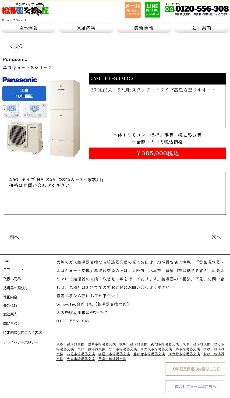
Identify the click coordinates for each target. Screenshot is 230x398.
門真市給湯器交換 (112, 359)
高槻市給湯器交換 (165, 344)
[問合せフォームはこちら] (195, 386)
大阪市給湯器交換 (70, 344)
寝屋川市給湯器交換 (114, 354)
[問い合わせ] (29, 324)
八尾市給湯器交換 (81, 354)
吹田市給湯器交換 (133, 344)
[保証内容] (29, 297)
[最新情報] (29, 306)
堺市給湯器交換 (187, 349)
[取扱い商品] (29, 279)
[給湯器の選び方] (29, 288)
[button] (28, 28)
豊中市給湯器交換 (102, 344)
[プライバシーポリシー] (29, 342)
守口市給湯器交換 (123, 349)
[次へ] (209, 237)
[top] (29, 261)
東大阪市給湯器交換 (156, 349)
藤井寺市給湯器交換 (149, 354)
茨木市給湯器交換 (196, 344)
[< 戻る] (25, 46)
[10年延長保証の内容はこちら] (195, 369)
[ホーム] (5, 20)
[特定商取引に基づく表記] (29, 333)
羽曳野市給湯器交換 (184, 354)
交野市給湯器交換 (91, 349)
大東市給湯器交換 (81, 359)
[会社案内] (29, 314)
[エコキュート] (20, 20)
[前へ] (25, 237)
